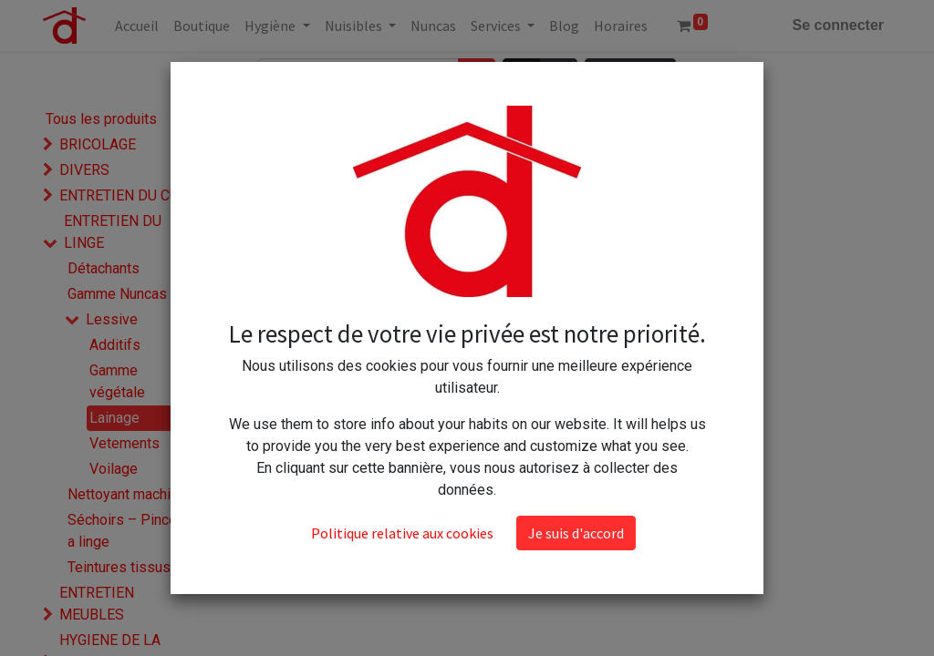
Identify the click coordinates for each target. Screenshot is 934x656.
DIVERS (84, 170)
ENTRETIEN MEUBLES (96, 603)
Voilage (113, 468)
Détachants (103, 268)
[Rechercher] (476, 75)
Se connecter (838, 25)
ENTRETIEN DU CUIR (125, 195)
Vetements (124, 443)
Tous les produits (101, 119)
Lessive (112, 319)
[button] (630, 75)
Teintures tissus (119, 567)
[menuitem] (137, 25)
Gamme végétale (117, 381)
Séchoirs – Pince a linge (122, 530)
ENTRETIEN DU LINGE (112, 231)
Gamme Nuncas (117, 293)
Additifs (114, 345)
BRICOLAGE (97, 144)
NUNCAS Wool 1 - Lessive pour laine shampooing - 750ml (335, 189)
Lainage (114, 417)
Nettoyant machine (126, 494)
